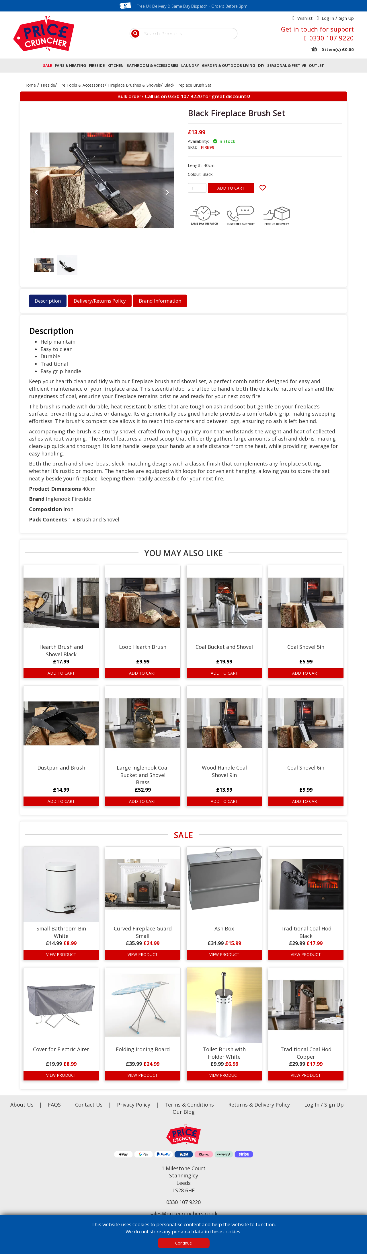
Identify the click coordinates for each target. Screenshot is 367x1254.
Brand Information (160, 300)
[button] (36, 233)
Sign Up (346, 18)
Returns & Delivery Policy (259, 1104)
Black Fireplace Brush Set (187, 85)
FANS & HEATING (70, 65)
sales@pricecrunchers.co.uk (183, 1213)
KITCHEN (116, 65)
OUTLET (316, 65)
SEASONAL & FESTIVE (286, 65)
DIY (261, 65)
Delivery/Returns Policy (100, 300)
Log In (328, 18)
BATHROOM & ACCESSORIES (152, 65)
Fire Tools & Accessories (81, 85)
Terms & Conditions (196, 1104)
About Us (22, 1104)
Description (48, 300)
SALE (47, 65)
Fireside (48, 85)
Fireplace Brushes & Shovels (134, 85)
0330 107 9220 (331, 38)
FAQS (55, 1104)
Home (30, 85)
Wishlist (305, 18)
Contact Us (89, 1104)
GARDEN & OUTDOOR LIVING (228, 65)
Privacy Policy (134, 1104)
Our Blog (184, 1111)
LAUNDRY (190, 65)
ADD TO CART (231, 188)
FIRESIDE (97, 65)
